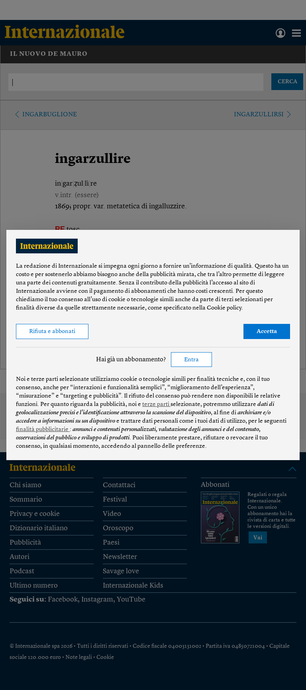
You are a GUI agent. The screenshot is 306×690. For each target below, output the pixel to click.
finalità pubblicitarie (43, 430)
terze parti (156, 405)
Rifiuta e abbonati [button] (52, 332)
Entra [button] (191, 360)
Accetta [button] (267, 332)
